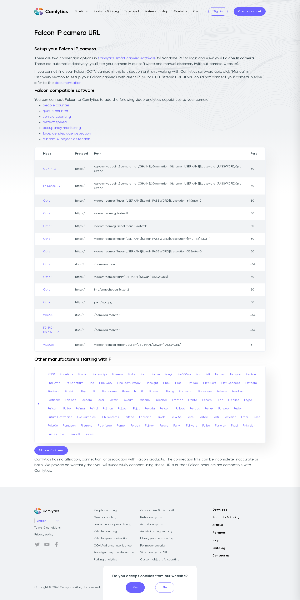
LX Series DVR (52, 186)
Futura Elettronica (60, 417)
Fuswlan (220, 425)
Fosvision (230, 417)
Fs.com (207, 400)
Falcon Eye (99, 374)
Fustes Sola (56, 434)
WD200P (49, 315)
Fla (95, 391)
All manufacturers (51, 450)
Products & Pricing (106, 11)
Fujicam (53, 408)
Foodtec (238, 391)
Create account (249, 11)
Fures (256, 417)
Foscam (86, 400)
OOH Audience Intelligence (113, 545)
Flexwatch (129, 391)
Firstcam (251, 383)
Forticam (54, 400)
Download (132, 11)
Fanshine (145, 417)
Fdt (208, 374)
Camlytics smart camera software (127, 58)
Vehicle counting (105, 531)
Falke (131, 374)
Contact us (220, 555)
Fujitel (94, 408)
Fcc (198, 374)
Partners (150, 11)
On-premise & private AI (157, 510)
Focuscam (186, 391)
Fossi (100, 400)
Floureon (155, 391)
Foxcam (128, 400)
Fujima (80, 408)
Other (47, 200)
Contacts (180, 11)
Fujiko (67, 408)
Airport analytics (151, 524)
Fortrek (135, 425)
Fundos (195, 408)
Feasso (220, 374)
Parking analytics (105, 559)
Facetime (66, 374)
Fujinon (150, 425)
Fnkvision (249, 425)
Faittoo (129, 417)
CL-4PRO (49, 168)
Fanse (155, 374)
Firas (178, 383)
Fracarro (144, 400)
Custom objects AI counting (159, 559)
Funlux (209, 408)
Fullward (191, 425)
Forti (216, 417)
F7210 (51, 374)
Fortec (203, 417)
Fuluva (164, 425)
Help (165, 11)
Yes (135, 587)
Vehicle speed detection (111, 538)
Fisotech (54, 391)
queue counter (55, 111)
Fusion (238, 408)
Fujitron (108, 408)
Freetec (177, 400)
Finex (166, 383)
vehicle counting (57, 117)
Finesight (152, 383)
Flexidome (109, 391)
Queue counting (105, 517)
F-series (233, 400)
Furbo (206, 425)
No (165, 587)
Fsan (220, 400)
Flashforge (105, 425)
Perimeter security (152, 545)
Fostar (113, 400)
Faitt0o (53, 425)
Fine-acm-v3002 (129, 383)
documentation (68, 83)
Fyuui (234, 425)
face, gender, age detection (67, 133)
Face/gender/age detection (114, 552)
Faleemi (117, 374)
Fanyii (168, 374)
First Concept (230, 383)
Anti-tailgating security (156, 531)
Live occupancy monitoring (112, 524)
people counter (56, 105)
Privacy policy (43, 534)
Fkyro (84, 391)
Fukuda (150, 408)
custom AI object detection (66, 139)
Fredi (244, 417)
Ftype (248, 400)
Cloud (197, 11)
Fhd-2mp (54, 383)
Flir (142, 391)
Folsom (222, 391)
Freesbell (161, 400)
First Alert (209, 383)
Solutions (81, 11)
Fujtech (123, 408)
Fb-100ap (184, 374)
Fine (91, 383)
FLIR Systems (110, 417)
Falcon (83, 374)
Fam (143, 374)
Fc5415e (176, 417)
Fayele (161, 417)
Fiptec (89, 434)
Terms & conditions (47, 527)
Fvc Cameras (86, 417)
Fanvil (177, 425)
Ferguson (69, 425)
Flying (170, 391)
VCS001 (48, 344)
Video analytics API (153, 552)
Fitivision (70, 391)
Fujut (136, 408)
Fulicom (165, 408)
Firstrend (86, 425)
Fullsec (180, 408)
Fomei (121, 425)
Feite (190, 417)
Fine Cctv (105, 383)
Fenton (251, 374)
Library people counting (156, 538)
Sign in (217, 11)
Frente (192, 400)
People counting (105, 510)
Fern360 (74, 434)
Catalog (218, 548)
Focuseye (205, 391)
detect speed (55, 122)
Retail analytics (151, 517)
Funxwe (223, 408)
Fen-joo (235, 374)
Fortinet (70, 400)
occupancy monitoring (62, 128)
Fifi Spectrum (74, 383)
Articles (217, 525)
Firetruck (192, 383)
